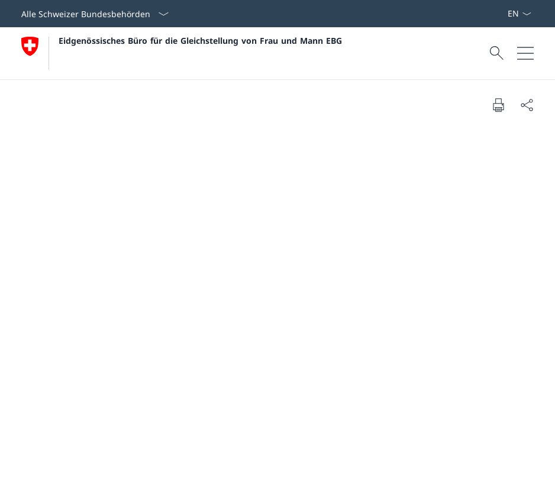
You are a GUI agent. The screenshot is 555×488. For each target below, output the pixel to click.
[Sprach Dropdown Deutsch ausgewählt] (519, 13)
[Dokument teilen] (526, 105)
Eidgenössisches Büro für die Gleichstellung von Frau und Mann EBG (200, 40)
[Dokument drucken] (498, 105)
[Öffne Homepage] (181, 53)
